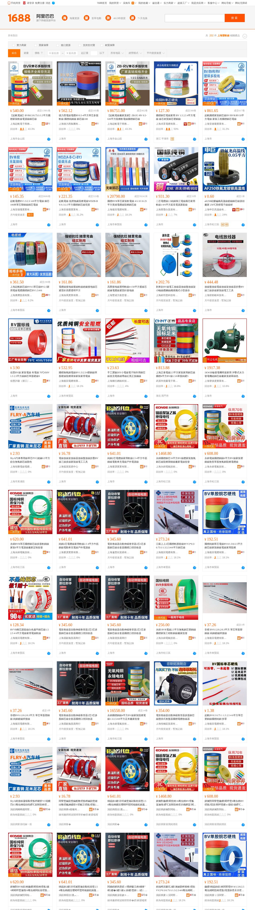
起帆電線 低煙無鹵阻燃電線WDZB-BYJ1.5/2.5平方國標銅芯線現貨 (78, 203)
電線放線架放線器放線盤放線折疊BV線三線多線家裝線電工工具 (78, 460)
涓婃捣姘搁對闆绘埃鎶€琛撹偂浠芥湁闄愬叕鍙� (167, 809)
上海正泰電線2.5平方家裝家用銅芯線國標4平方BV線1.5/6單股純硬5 (175, 374)
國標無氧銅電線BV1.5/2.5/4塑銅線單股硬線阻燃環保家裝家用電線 (78, 374)
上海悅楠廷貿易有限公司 (167, 723)
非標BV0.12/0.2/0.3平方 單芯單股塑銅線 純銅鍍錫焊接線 (30, 717)
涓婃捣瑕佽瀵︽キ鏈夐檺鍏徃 (118, 809)
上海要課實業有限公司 (118, 466)
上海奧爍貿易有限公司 (21, 295)
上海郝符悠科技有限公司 (167, 295)
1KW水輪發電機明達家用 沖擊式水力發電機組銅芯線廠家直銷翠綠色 (224, 374)
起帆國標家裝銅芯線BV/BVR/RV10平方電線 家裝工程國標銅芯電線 (224, 117)
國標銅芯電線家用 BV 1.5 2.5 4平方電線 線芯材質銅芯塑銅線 (175, 117)
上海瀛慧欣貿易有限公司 (118, 552)
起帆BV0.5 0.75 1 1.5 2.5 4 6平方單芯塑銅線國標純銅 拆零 (224, 717)
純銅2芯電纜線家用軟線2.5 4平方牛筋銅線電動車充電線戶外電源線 (127, 460)
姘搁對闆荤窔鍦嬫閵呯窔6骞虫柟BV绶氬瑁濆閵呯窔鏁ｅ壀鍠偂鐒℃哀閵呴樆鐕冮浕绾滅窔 (224, 803)
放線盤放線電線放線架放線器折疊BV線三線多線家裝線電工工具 (224, 288)
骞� (46, 809)
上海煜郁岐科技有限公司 (216, 295)
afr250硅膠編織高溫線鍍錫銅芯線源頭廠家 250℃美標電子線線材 (225, 203)
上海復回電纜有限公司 (118, 209)
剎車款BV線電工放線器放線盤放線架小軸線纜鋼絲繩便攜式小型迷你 (176, 288)
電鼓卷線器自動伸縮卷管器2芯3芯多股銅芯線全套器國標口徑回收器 (126, 546)
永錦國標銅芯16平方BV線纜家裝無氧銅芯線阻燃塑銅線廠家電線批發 (176, 460)
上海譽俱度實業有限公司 (216, 381)
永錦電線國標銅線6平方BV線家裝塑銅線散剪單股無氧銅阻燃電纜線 (224, 460)
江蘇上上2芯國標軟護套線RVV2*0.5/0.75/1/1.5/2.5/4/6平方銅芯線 (175, 546)
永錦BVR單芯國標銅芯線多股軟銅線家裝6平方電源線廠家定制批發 (29, 546)
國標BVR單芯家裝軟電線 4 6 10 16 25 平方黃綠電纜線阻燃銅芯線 (127, 203)
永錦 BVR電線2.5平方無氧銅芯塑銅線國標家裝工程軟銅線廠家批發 (176, 631)
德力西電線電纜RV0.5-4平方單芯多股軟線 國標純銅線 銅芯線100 (78, 117)
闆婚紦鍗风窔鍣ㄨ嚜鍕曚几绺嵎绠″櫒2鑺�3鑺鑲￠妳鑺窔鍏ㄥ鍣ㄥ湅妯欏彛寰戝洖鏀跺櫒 (127, 888)
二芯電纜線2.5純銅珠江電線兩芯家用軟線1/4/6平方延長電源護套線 (175, 203)
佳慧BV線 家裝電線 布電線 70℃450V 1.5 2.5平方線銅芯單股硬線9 (29, 374)
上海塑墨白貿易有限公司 (167, 209)
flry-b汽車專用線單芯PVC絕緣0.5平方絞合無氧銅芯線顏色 (30, 460)
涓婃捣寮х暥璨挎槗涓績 (70, 809)
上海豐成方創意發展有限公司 (118, 295)
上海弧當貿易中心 (68, 466)
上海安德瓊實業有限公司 (216, 123)
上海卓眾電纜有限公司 (167, 123)
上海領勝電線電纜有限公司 (21, 466)
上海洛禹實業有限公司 (70, 295)
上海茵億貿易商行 (117, 638)
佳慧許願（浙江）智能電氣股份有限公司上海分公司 (21, 381)
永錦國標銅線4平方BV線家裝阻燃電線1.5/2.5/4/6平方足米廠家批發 (126, 717)
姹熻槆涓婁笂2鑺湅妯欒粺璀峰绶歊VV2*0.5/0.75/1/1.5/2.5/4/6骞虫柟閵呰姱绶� (175, 888)
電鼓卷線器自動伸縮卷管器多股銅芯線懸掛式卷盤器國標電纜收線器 (175, 717)
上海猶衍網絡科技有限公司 (118, 381)
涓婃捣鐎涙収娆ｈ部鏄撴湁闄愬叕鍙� (118, 895)
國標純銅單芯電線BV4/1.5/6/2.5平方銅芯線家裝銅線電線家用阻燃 (224, 546)
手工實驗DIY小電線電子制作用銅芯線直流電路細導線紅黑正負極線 (126, 374)
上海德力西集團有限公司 (70, 123)
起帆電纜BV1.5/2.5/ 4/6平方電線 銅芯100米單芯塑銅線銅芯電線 (29, 203)
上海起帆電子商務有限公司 (21, 123)
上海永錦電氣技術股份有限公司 (167, 466)
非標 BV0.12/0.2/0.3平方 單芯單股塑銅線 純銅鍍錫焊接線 (223, 631)
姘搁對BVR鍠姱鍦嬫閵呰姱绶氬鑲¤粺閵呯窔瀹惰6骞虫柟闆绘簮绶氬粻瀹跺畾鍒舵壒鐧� (30, 888)
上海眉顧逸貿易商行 (70, 638)
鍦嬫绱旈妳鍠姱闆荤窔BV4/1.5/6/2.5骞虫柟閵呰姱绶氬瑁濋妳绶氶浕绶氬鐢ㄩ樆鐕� (224, 888)
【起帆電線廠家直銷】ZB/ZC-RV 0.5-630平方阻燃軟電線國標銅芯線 (127, 117)
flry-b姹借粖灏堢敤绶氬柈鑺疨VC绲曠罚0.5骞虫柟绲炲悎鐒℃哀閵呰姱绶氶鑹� (30, 803)
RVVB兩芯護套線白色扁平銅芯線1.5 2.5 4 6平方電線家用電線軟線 (29, 631)
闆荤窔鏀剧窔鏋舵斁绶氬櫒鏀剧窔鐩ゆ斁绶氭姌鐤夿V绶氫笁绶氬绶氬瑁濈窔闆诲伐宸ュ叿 (78, 803)
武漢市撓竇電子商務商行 (167, 381)
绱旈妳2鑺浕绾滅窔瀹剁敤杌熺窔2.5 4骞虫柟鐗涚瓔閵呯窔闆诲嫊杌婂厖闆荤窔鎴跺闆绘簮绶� (127, 803)
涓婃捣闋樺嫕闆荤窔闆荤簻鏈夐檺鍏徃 (21, 809)
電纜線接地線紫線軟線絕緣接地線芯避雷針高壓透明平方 (78, 288)
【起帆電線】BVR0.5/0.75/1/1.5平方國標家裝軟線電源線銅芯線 (30, 117)
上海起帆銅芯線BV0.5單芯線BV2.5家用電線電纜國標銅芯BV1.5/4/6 (29, 288)
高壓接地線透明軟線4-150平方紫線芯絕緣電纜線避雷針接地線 (127, 288)
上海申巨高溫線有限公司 (216, 209)
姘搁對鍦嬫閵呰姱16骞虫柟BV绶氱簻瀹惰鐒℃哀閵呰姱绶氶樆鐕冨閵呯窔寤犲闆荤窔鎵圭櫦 (176, 803)
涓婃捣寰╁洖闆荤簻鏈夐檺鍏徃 (167, 895)
